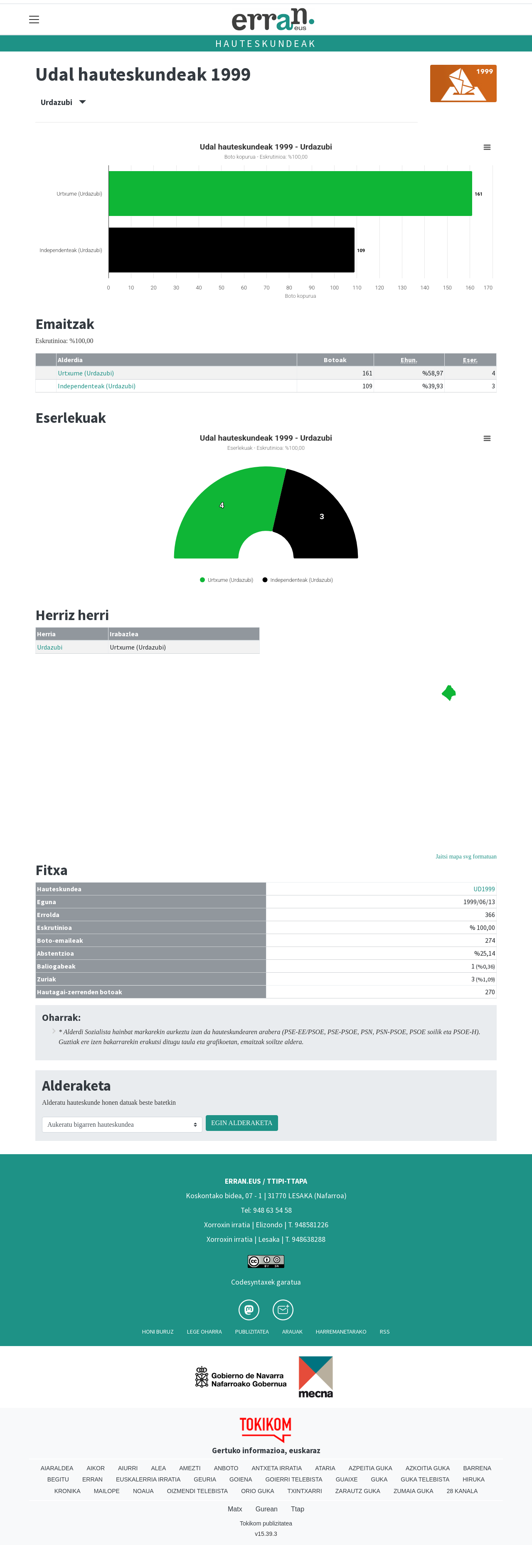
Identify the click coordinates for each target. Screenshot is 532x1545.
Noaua (143, 1491)
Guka (379, 1479)
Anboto (226, 1468)
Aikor (95, 1468)
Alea (158, 1468)
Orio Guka (257, 1491)
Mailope (107, 1491)
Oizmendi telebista (197, 1491)
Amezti (189, 1468)
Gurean (267, 1509)
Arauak (292, 1331)
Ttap (297, 1509)
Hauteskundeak (265, 43)
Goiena (240, 1479)
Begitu (58, 1479)
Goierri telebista (293, 1479)
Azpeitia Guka (370, 1468)
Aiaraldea (57, 1468)
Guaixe (347, 1479)
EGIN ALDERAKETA (242, 1122)
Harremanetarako (341, 1331)
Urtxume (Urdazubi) (86, 373)
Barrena (477, 1468)
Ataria (325, 1468)
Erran (92, 1479)
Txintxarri (305, 1491)
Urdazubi (63, 102)
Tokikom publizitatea (266, 1523)
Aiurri (128, 1468)
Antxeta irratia (277, 1468)
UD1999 (484, 889)
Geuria (205, 1479)
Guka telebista (425, 1479)
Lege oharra (204, 1331)
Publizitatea (252, 1331)
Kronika (67, 1491)
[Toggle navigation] (34, 19)
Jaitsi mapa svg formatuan (466, 856)
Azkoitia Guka (428, 1468)
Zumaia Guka (413, 1491)
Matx (235, 1509)
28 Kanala (462, 1491)
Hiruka (474, 1479)
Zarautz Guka (357, 1491)
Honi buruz (158, 1331)
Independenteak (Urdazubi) (96, 386)
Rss (385, 1331)
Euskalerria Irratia (148, 1479)
